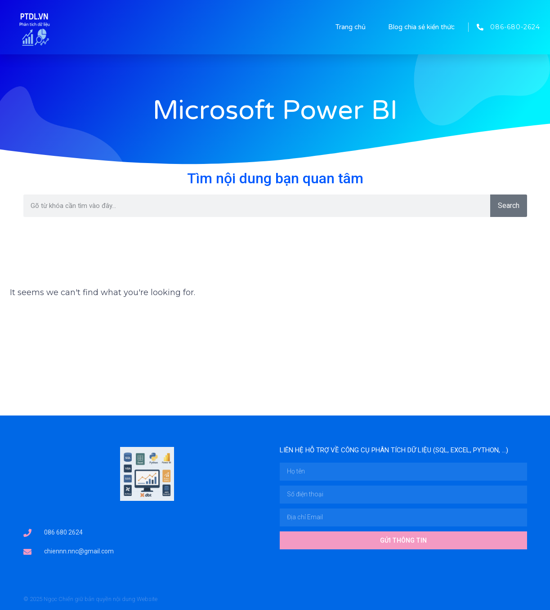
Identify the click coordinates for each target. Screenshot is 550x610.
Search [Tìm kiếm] (508, 205)
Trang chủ (350, 27)
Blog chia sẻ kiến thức (421, 27)
